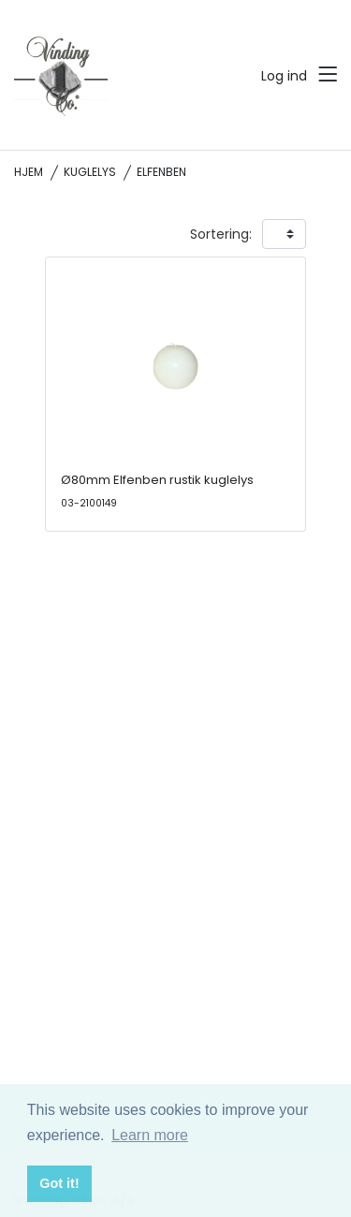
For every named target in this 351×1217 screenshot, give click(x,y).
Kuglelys (90, 172)
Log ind (284, 75)
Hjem (28, 172)
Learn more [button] (149, 1135)
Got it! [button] (59, 1183)
